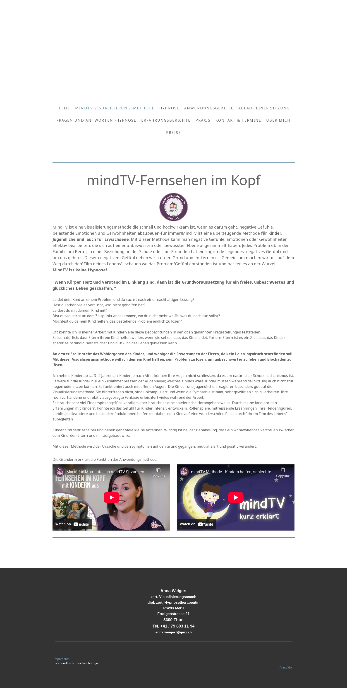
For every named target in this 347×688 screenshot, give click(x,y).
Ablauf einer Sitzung (264, 108)
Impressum (61, 659)
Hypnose (169, 108)
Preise (173, 132)
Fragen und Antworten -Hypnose (96, 120)
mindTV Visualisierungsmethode (114, 108)
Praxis (203, 120)
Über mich (278, 120)
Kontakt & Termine (238, 120)
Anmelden (287, 667)
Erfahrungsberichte (166, 120)
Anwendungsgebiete (208, 108)
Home (63, 108)
